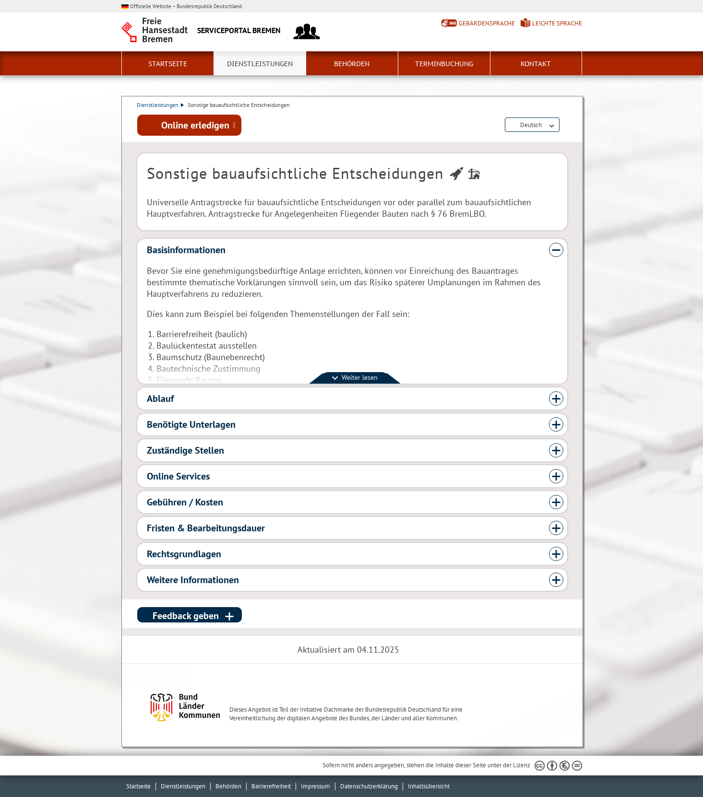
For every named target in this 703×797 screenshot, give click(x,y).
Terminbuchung (444, 63)
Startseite (167, 63)
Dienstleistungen (260, 63)
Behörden (351, 63)
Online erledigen (195, 125)
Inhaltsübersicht (429, 786)
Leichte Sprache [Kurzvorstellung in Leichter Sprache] (557, 23)
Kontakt (536, 63)
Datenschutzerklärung (369, 786)
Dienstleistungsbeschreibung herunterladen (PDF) (565, 125)
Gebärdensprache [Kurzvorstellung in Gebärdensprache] (487, 23)
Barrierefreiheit (271, 786)
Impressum (315, 786)
